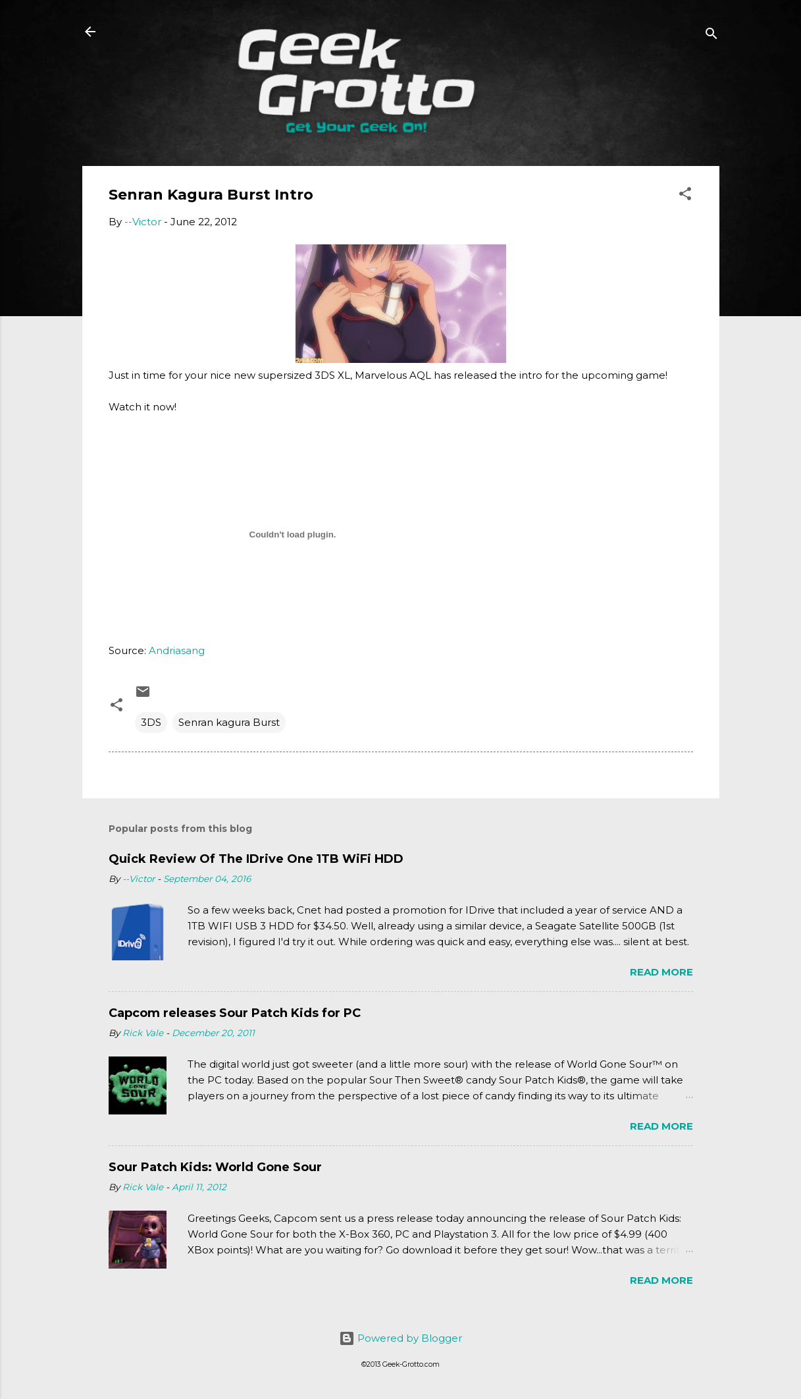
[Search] (711, 36)
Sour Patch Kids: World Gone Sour (215, 1167)
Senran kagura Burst (229, 722)
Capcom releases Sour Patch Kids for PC (235, 1013)
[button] (685, 196)
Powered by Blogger (400, 1338)
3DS (151, 722)
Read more (661, 972)
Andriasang (177, 650)
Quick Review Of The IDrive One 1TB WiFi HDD (256, 859)
